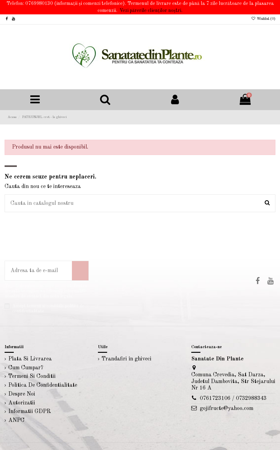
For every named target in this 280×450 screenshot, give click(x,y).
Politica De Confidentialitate (42, 385)
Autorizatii (21, 403)
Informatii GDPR (29, 411)
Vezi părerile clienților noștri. (151, 10)
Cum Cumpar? (25, 368)
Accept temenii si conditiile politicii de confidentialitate (48, 308)
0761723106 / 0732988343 (233, 398)
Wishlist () (263, 19)
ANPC (16, 420)
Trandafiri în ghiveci (126, 359)
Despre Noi (21, 394)
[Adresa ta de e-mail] (38, 270)
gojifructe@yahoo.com (226, 408)
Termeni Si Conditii (32, 376)
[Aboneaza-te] (80, 270)
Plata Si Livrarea (30, 359)
